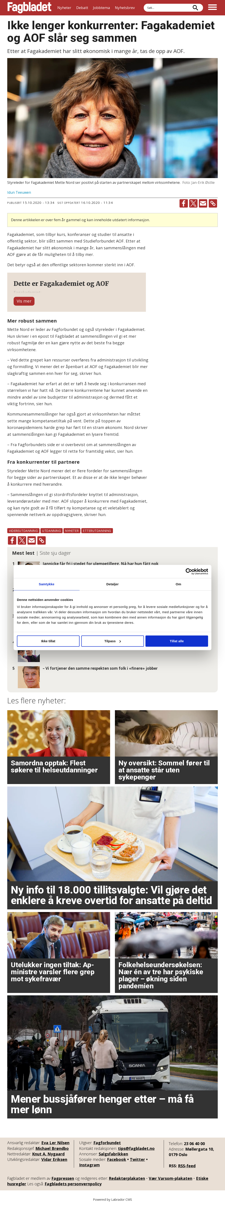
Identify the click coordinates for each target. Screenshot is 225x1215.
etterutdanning (97, 539)
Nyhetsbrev (125, 7)
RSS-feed (187, 1174)
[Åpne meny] (212, 7)
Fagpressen (62, 1186)
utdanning (51, 539)
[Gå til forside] (29, 7)
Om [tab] (178, 584)
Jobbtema (101, 7)
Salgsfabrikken (113, 1162)
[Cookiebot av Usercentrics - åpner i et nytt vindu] (189, 571)
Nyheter (64, 7)
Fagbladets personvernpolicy (73, 1192)
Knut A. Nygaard (48, 1162)
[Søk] (195, 8)
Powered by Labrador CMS (112, 1208)
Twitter (137, 1168)
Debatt (82, 7)
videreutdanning (23, 539)
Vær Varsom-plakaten (170, 1186)
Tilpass (112, 641)
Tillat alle (177, 641)
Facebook (116, 1168)
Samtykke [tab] (46, 584)
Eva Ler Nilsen (55, 1151)
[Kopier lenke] (213, 203)
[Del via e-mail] (203, 203)
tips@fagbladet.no (136, 1157)
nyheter (72, 539)
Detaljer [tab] (112, 584)
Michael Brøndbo (52, 1157)
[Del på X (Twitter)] (193, 203)
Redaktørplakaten (127, 1186)
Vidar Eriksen (54, 1168)
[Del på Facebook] (184, 203)
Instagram (89, 1173)
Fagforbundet (107, 1151)
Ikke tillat (48, 641)
